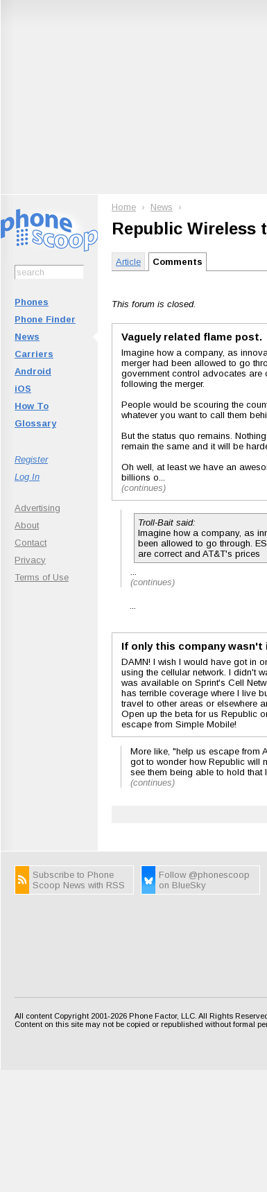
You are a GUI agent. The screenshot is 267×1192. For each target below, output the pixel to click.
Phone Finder (45, 319)
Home (124, 207)
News (27, 336)
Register (31, 459)
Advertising (37, 508)
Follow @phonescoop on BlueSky (204, 880)
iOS (23, 388)
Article (128, 262)
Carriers (34, 354)
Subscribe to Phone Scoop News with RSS (79, 880)
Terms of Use (42, 577)
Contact (30, 542)
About (27, 525)
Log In (27, 477)
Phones (32, 302)
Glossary (35, 423)
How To (32, 406)
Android (33, 371)
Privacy (30, 560)
